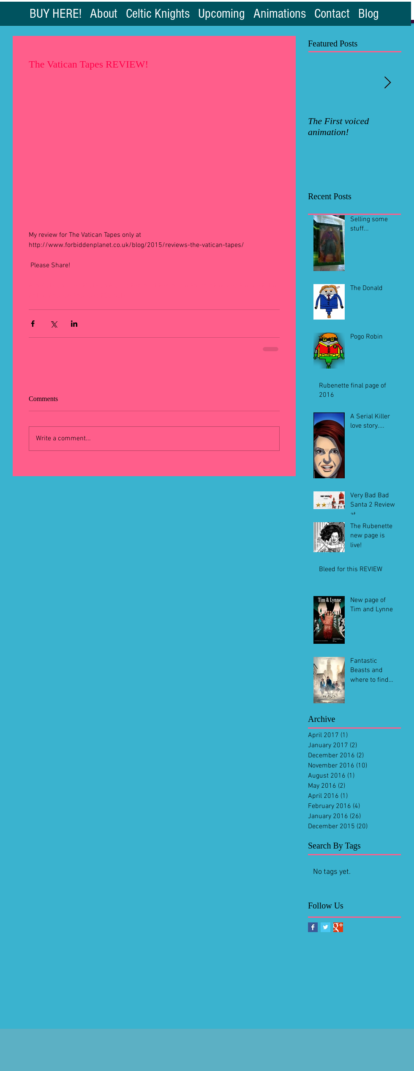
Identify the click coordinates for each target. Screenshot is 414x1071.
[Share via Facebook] (33, 324)
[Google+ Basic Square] (338, 927)
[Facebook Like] (53, 30)
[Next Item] (387, 82)
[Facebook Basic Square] (313, 927)
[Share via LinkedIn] (74, 324)
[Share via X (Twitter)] (53, 324)
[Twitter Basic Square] (325, 927)
